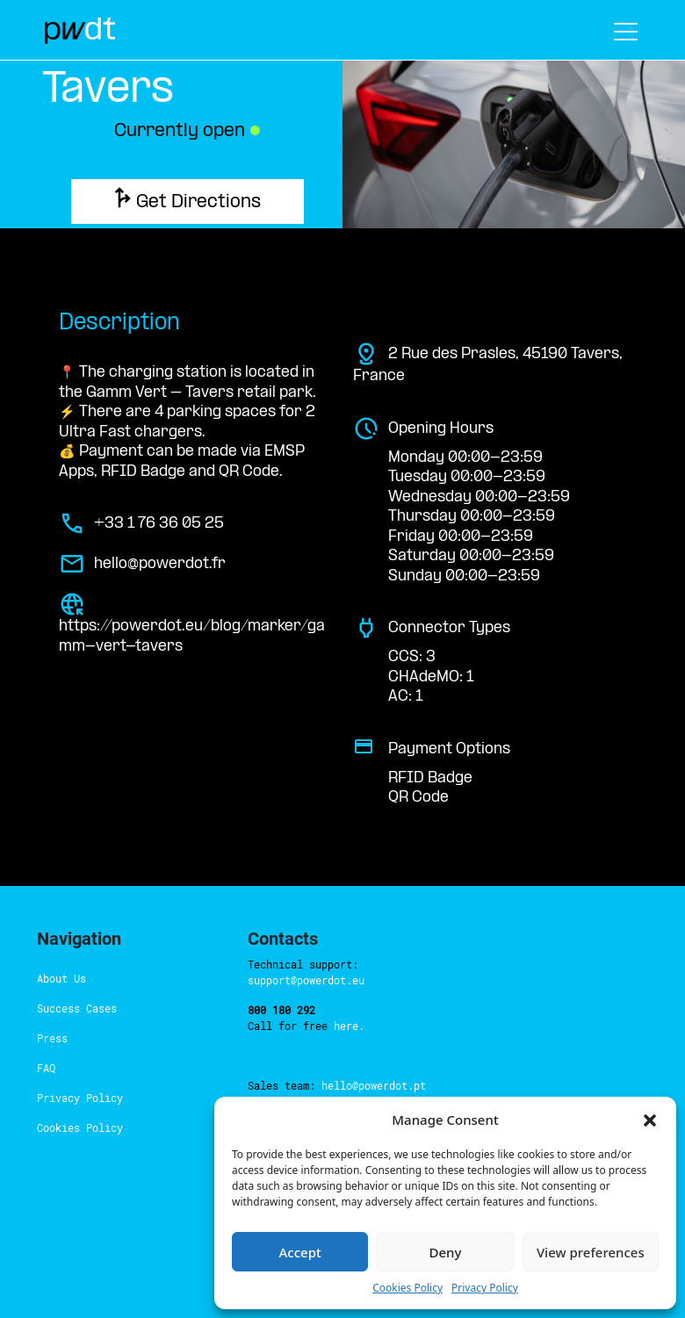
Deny (445, 1252)
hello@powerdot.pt (373, 1085)
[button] (650, 1119)
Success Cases (77, 1008)
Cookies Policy (407, 1287)
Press (52, 1038)
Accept (300, 1252)
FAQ (46, 1068)
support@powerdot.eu (306, 980)
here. (349, 1026)
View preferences (591, 1252)
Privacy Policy (484, 1287)
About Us (61, 978)
